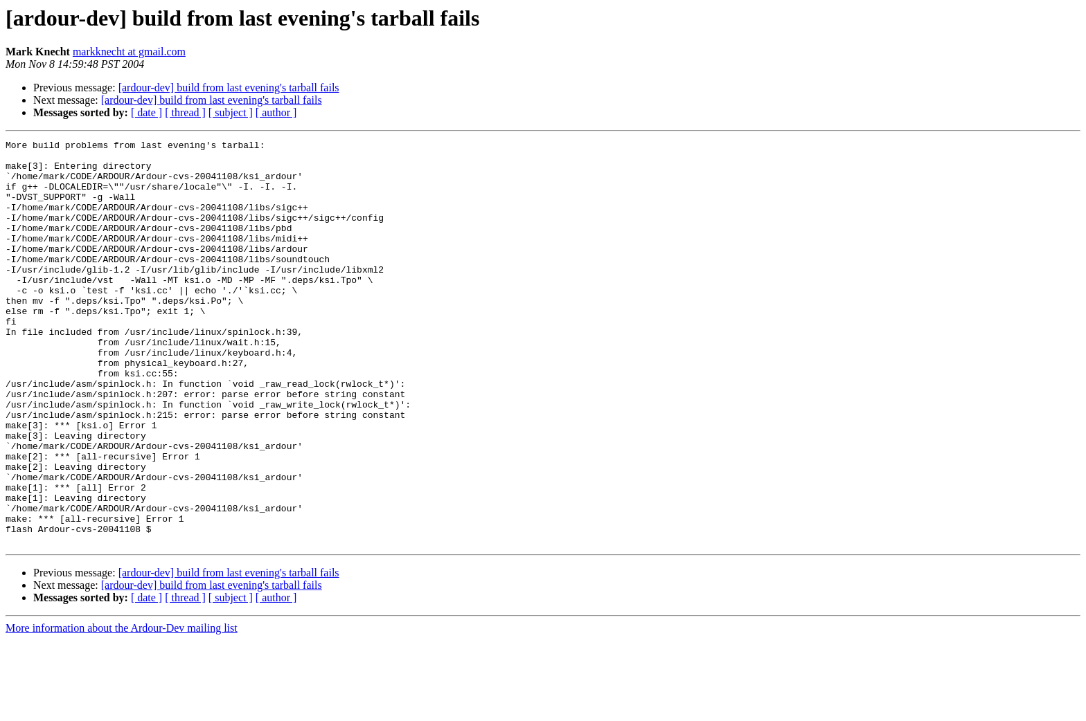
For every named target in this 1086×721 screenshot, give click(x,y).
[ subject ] (230, 112)
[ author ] (276, 112)
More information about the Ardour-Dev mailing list (122, 709)
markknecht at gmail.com (129, 51)
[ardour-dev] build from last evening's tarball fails (228, 87)
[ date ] (146, 112)
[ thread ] (185, 112)
